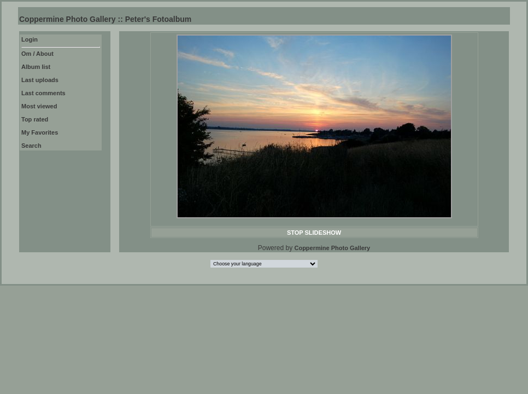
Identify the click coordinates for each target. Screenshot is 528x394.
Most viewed (39, 106)
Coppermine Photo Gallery (332, 248)
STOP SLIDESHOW (314, 232)
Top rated (34, 119)
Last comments (43, 93)
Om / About (37, 53)
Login (29, 39)
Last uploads (39, 80)
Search (31, 145)
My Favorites (39, 132)
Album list (35, 66)
